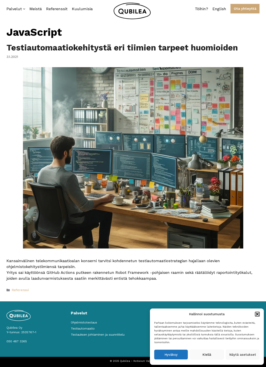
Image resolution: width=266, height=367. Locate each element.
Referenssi (20, 290)
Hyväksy (171, 355)
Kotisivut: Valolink (144, 360)
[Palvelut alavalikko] (24, 9)
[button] (257, 314)
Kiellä (207, 355)
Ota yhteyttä (245, 8)
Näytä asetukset (242, 355)
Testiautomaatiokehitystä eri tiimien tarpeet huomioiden (122, 47)
